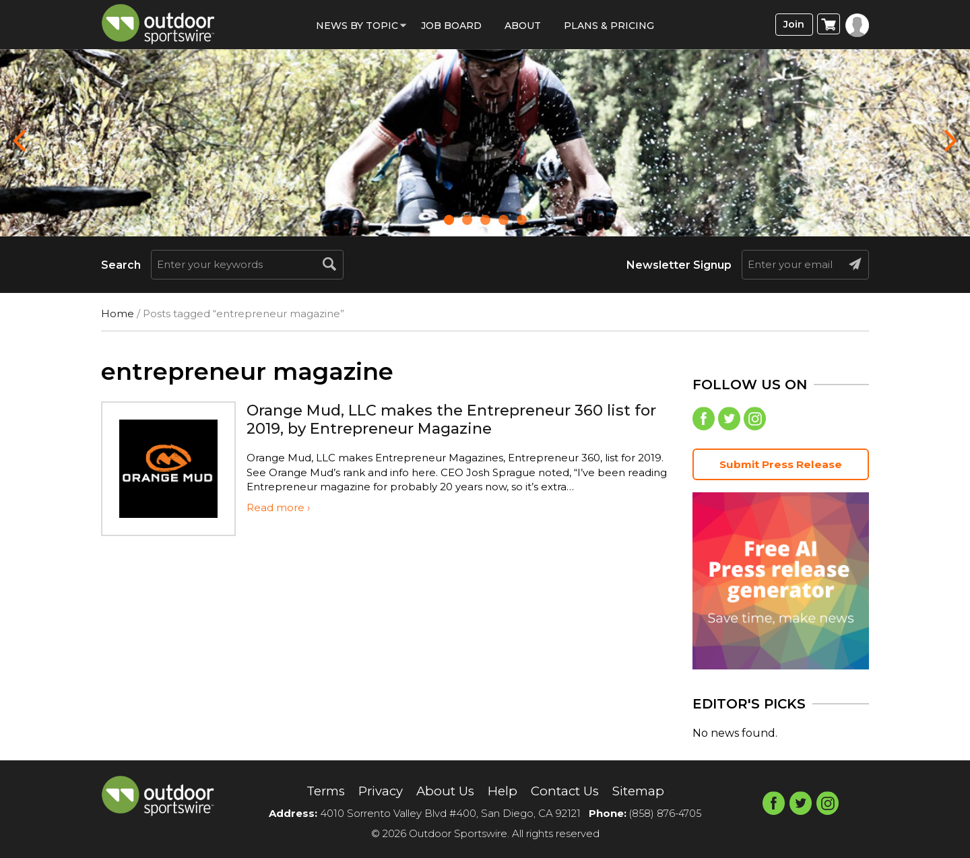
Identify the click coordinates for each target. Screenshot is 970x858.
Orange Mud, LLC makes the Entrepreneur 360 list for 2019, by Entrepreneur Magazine (452, 418)
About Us (443, 791)
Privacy (374, 791)
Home (117, 313)
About (523, 26)
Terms (315, 791)
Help (503, 791)
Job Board (451, 26)
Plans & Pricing (609, 26)
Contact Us (569, 791)
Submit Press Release (780, 466)
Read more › (278, 507)
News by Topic (357, 26)
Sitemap (647, 791)
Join (792, 24)
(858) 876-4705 (665, 813)
